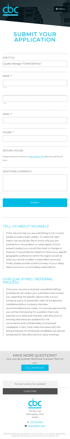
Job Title (9, 57)
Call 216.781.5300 (34, 367)
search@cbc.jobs (36, 156)
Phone (8, 132)
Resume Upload (13, 150)
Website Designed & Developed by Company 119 (34, 436)
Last (5, 103)
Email (7, 114)
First (5, 87)
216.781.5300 (36, 422)
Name (7, 76)
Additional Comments (17, 171)
